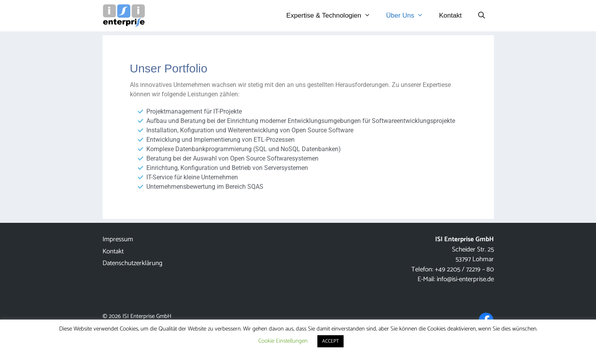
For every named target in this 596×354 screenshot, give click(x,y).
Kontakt (450, 15)
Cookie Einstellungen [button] (283, 341)
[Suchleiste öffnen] (482, 15)
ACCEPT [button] (330, 341)
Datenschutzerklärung (132, 263)
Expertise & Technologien (332, 15)
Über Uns (408, 15)
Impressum (118, 239)
